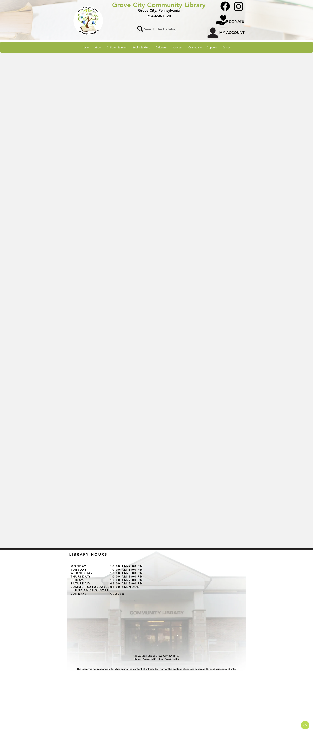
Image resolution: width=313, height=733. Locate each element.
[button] (97, 47)
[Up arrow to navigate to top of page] (305, 725)
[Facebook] (225, 6)
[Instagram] (238, 6)
